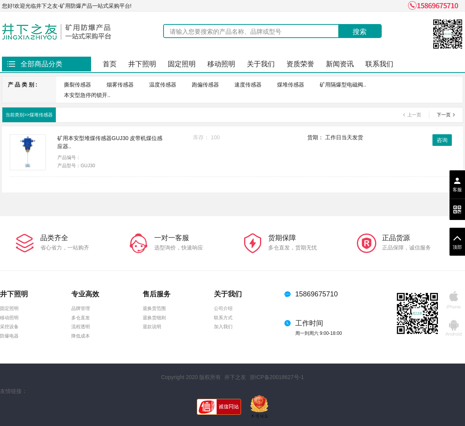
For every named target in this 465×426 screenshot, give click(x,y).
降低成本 (80, 336)
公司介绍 (223, 308)
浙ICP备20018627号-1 (277, 377)
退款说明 (152, 326)
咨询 (442, 140)
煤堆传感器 (290, 84)
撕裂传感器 (77, 84)
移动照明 (221, 64)
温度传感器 (162, 84)
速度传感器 (248, 84)
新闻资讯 (340, 64)
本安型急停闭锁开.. (87, 95)
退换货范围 (154, 308)
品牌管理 (80, 308)
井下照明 (142, 64)
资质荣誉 (300, 64)
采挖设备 (9, 326)
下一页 (444, 115)
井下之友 (235, 377)
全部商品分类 (41, 64)
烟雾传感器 (120, 84)
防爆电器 (9, 336)
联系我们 (379, 64)
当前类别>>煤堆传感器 (29, 115)
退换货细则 (154, 317)
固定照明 (182, 64)
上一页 (414, 115)
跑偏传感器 (205, 84)
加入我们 (223, 326)
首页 (110, 64)
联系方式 (223, 317)
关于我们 (261, 64)
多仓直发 (80, 317)
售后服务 (156, 294)
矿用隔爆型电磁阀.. (343, 84)
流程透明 (80, 326)
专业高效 (85, 294)
